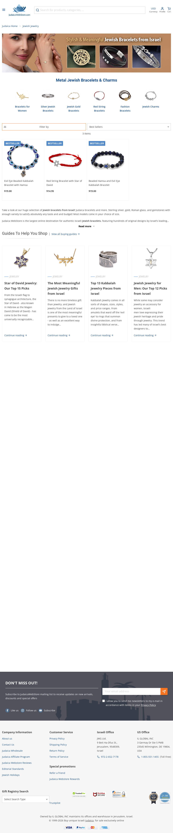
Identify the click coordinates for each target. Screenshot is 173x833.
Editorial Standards (13, 768)
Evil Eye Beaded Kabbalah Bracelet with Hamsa (18, 183)
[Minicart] (169, 10)
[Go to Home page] (19, 10)
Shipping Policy (58, 744)
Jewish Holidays (11, 775)
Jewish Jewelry (31, 26)
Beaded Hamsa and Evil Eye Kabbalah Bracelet (104, 183)
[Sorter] (129, 127)
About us (7, 738)
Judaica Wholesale (12, 750)
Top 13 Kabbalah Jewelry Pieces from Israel (106, 288)
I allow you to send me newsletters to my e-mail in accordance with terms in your (134, 703)
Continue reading (15, 335)
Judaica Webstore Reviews (17, 762)
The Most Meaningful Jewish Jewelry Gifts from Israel (63, 288)
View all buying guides (66, 234)
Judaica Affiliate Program (16, 756)
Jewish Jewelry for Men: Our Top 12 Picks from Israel (150, 288)
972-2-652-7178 (109, 756)
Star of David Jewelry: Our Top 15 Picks (20, 286)
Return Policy (57, 750)
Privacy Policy (148, 705)
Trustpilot (54, 803)
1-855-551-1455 (150, 756)
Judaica (89, 820)
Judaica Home (10, 26)
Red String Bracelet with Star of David (64, 183)
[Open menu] (3, 10)
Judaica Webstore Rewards (65, 779)
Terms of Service (59, 756)
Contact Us (8, 744)
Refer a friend (57, 773)
